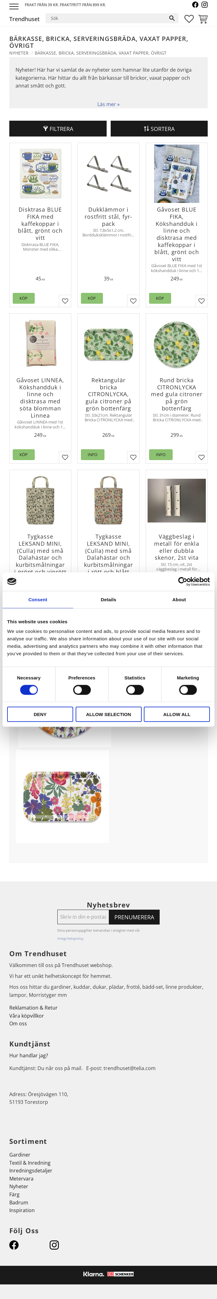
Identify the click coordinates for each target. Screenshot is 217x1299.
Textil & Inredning (30, 1162)
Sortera (163, 128)
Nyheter (18, 1186)
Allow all (177, 714)
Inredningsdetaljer (30, 1170)
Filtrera (61, 128)
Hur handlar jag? (28, 1055)
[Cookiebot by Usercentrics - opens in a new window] (183, 581)
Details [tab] (108, 599)
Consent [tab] (38, 599)
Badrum (18, 1202)
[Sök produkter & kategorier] (106, 18)
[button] (14, 7)
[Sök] (172, 18)
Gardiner (19, 1154)
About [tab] (179, 599)
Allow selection (108, 714)
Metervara (21, 1178)
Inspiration (22, 1210)
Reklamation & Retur (33, 1007)
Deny (40, 714)
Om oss (18, 1023)
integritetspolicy (70, 938)
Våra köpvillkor (26, 1015)
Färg (14, 1194)
